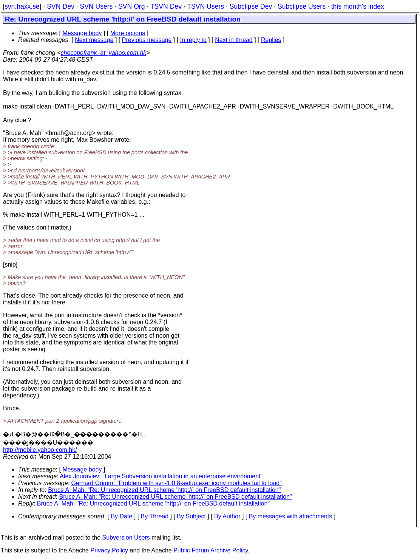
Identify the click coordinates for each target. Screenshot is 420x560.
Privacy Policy (109, 550)
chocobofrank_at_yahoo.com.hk (104, 53)
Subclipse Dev (251, 6)
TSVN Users (205, 6)
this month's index (357, 6)
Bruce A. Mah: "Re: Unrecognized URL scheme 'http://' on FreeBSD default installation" (164, 490)
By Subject (191, 516)
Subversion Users (126, 537)
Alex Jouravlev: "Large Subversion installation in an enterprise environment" (161, 476)
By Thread (155, 516)
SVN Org (131, 6)
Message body (82, 33)
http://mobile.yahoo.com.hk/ (40, 450)
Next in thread (234, 40)
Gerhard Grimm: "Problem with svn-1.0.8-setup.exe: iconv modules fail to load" (176, 483)
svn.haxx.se (22, 6)
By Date (121, 516)
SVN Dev (60, 6)
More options (127, 33)
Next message (94, 40)
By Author (227, 516)
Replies (271, 40)
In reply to (193, 40)
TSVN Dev (166, 6)
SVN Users (96, 6)
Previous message (147, 40)
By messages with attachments (290, 516)
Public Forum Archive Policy (210, 550)
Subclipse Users (302, 6)
